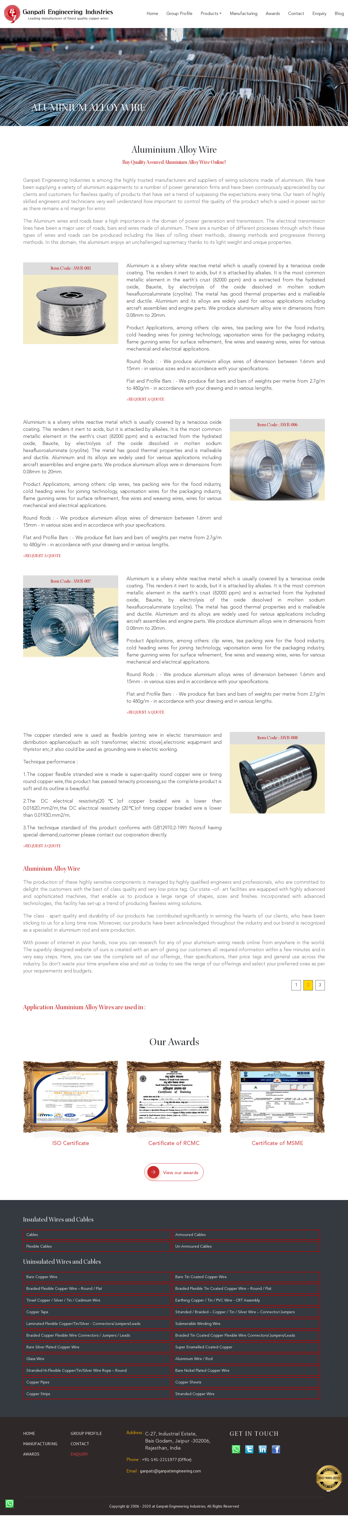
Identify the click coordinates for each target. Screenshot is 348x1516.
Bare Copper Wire (41, 1278)
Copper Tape (37, 1313)
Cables (32, 1236)
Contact (296, 14)
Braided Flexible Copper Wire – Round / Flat (64, 1289)
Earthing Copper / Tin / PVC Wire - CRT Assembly (219, 1301)
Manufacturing (243, 14)
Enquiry (319, 14)
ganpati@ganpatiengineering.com (163, 1471)
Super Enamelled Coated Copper (205, 1348)
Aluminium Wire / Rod (196, 1360)
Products (209, 14)
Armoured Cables (192, 1236)
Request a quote (145, 400)
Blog (339, 14)
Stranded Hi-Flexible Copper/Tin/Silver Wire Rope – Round (76, 1371)
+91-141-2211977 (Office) (158, 1460)
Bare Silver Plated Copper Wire (52, 1348)
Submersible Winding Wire (199, 1325)
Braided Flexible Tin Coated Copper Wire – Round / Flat (225, 1289)
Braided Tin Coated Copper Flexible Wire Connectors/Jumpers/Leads (237, 1336)
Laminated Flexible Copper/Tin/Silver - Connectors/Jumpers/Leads (83, 1325)
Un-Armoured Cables (195, 1247)
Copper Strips (38, 1395)
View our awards (170, 1172)
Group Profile (179, 14)
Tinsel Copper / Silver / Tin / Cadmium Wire (63, 1301)
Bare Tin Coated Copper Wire (203, 1278)
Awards (273, 14)
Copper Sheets (190, 1383)
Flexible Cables (39, 1247)
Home (152, 14)
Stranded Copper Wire (196, 1395)
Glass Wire (35, 1360)
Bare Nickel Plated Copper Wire (204, 1371)
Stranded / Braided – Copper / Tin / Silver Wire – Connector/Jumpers (237, 1313)
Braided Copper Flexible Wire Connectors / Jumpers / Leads (78, 1336)
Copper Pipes (37, 1383)
